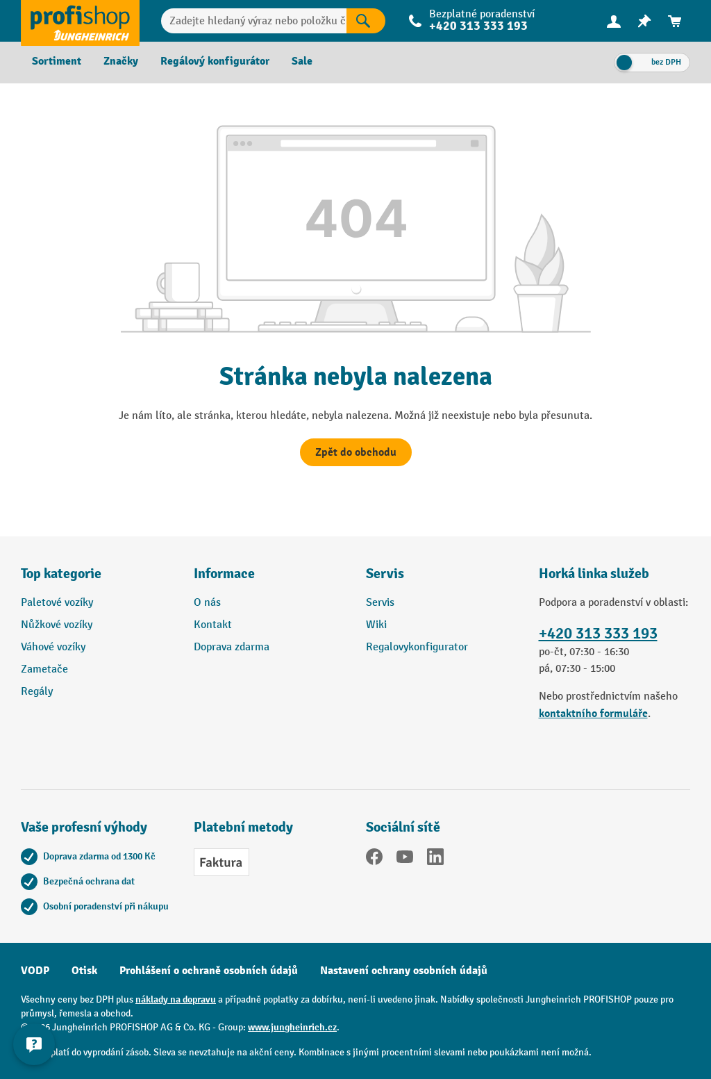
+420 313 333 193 (478, 26)
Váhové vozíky (53, 647)
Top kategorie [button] (61, 573)
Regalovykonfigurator (417, 647)
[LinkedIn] (435, 859)
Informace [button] (224, 573)
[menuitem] (614, 21)
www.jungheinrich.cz (292, 1027)
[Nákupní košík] (675, 21)
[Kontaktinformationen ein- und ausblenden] (35, 1044)
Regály (37, 691)
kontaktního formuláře (593, 713)
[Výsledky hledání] (365, 20)
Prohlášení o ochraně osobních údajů (208, 971)
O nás (207, 602)
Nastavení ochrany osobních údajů (403, 971)
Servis (380, 602)
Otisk (84, 971)
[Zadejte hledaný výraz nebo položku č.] (253, 20)
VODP (35, 971)
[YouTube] (404, 859)
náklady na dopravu (175, 999)
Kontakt (213, 625)
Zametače (44, 669)
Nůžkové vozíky (56, 625)
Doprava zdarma (231, 647)
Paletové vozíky (57, 602)
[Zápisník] (644, 21)
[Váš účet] (614, 21)
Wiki (376, 625)
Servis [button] (385, 573)
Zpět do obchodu (355, 452)
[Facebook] (374, 859)
